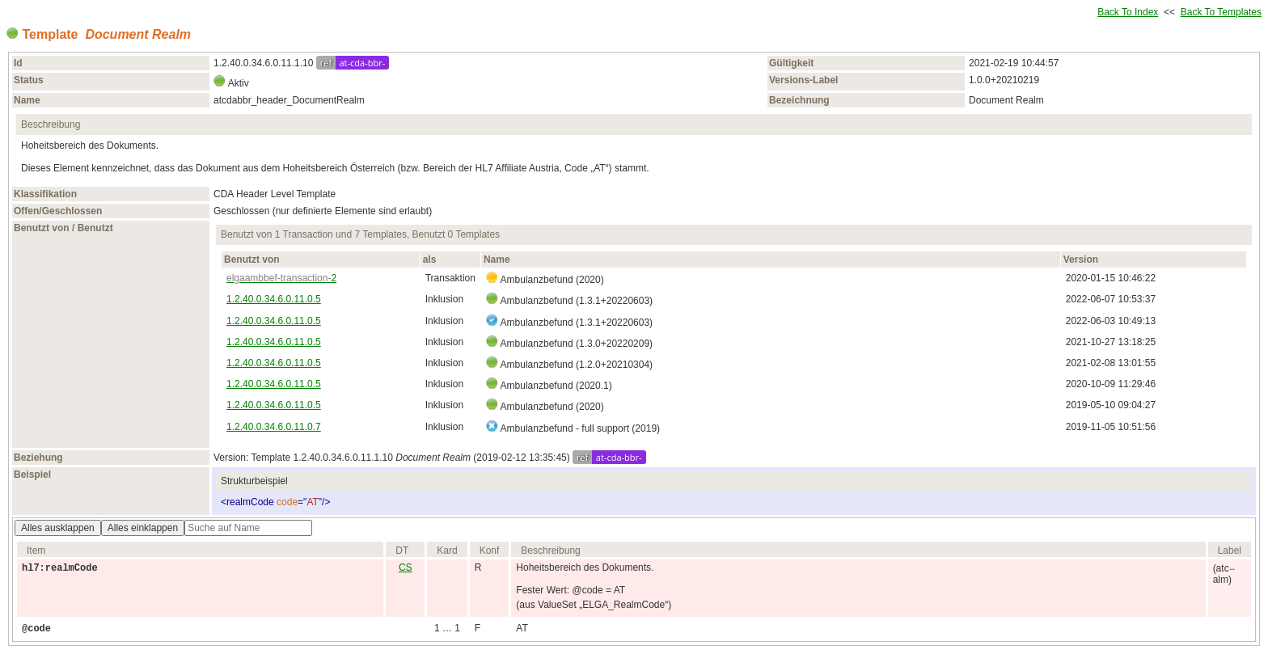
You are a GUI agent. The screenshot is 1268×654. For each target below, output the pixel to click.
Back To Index (1127, 12)
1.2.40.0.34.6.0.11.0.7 (273, 426)
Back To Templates (1221, 12)
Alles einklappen (143, 528)
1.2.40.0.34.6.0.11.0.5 (273, 299)
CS (405, 567)
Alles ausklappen (58, 528)
